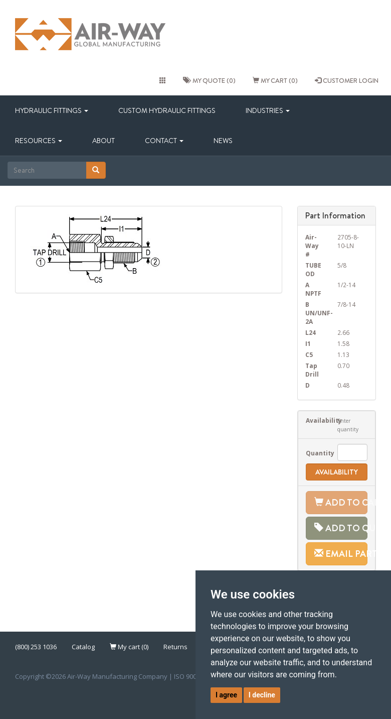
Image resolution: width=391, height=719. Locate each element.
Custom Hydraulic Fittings (167, 110)
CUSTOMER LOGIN (346, 80)
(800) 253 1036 (36, 646)
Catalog (83, 646)
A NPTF (313, 289)
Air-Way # (312, 245)
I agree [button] (226, 695)
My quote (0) (209, 80)
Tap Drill (312, 370)
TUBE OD (313, 269)
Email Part (341, 553)
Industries (268, 110)
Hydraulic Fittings (51, 110)
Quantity (314, 453)
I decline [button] (262, 695)
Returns (175, 646)
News (223, 141)
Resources (38, 141)
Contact (164, 141)
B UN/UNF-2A (314, 312)
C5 (309, 354)
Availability (314, 420)
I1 (308, 343)
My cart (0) (275, 80)
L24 (310, 332)
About (103, 141)
